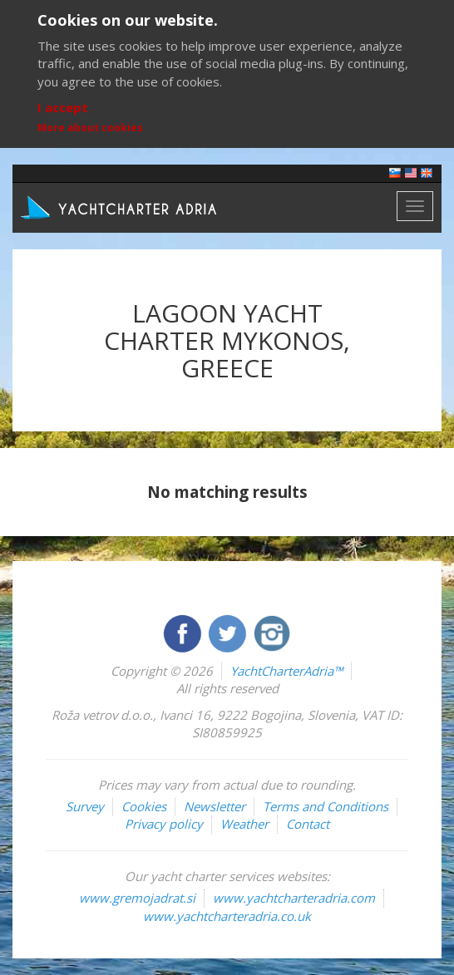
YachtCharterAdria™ (286, 670)
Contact (307, 823)
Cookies (143, 806)
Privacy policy (164, 823)
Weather (244, 823)
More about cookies (90, 128)
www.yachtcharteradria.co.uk (227, 916)
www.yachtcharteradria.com (294, 897)
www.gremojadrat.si (137, 897)
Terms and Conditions (325, 806)
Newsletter (214, 806)
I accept (62, 107)
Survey (85, 806)
